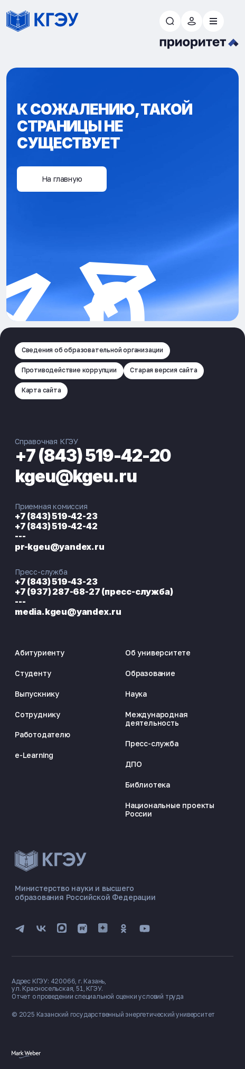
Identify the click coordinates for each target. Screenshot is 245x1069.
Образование (150, 673)
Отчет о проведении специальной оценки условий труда (98, 996)
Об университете (158, 652)
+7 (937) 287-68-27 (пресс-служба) (94, 591)
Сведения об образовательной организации (92, 350)
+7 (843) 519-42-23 (56, 516)
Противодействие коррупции (69, 370)
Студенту (33, 673)
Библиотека (147, 784)
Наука (136, 693)
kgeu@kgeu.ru (76, 476)
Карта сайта (41, 390)
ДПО (133, 763)
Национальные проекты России (169, 810)
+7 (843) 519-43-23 (56, 581)
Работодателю (42, 734)
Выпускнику (37, 693)
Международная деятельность (156, 719)
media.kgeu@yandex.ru (68, 611)
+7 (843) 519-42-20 (93, 455)
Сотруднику (37, 714)
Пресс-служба (151, 743)
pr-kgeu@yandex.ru (60, 546)
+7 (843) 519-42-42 (56, 526)
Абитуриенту (39, 652)
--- (20, 536)
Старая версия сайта (163, 370)
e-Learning (34, 755)
